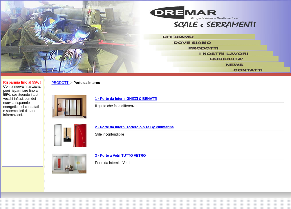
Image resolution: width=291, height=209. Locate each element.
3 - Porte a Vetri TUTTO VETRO (120, 156)
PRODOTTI (61, 83)
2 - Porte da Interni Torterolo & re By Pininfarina (134, 127)
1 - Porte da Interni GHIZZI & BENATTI (126, 99)
